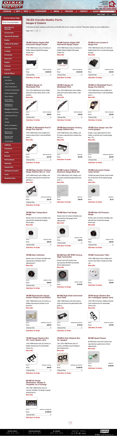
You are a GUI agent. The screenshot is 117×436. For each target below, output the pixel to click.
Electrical (8, 58)
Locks (6, 152)
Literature (8, 148)
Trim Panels (9, 141)
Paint (6, 119)
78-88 (7, 433)
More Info (29, 55)
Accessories (9, 33)
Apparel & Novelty (11, 36)
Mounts (7, 156)
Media (56, 11)
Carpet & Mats (10, 83)
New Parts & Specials (9, 28)
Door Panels (9, 96)
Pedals (7, 122)
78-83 (30, 433)
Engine (7, 62)
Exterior (7, 70)
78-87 (52, 433)
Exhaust (7, 66)
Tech (26, 11)
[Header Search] (108, 11)
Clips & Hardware (11, 87)
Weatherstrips (9, 178)
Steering (7, 163)
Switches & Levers (11, 171)
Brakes (7, 40)
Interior (7, 77)
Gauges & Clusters (11, 109)
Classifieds (40, 11)
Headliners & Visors (12, 112)
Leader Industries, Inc (107, 434)
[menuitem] (104, 14)
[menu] (58, 14)
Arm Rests (8, 80)
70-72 (17, 433)
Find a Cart (101, 14)
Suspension (8, 167)
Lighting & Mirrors (11, 115)
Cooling (7, 51)
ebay (84, 433)
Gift (18, 11)
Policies (69, 11)
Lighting (7, 145)
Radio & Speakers (11, 125)
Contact (84, 11)
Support (75, 431)
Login (114, 14)
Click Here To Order (33, 77)
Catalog (7, 11)
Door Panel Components (9, 100)
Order (83, 431)
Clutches (7, 47)
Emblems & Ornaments (9, 105)
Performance (9, 160)
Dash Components (11, 93)
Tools (6, 174)
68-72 (39, 433)
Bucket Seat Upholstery (9, 137)
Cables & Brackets (11, 44)
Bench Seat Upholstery (9, 132)
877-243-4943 (109, 8)
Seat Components (11, 128)
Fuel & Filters (9, 73)
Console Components (12, 90)
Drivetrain (8, 55)
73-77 (12, 433)
